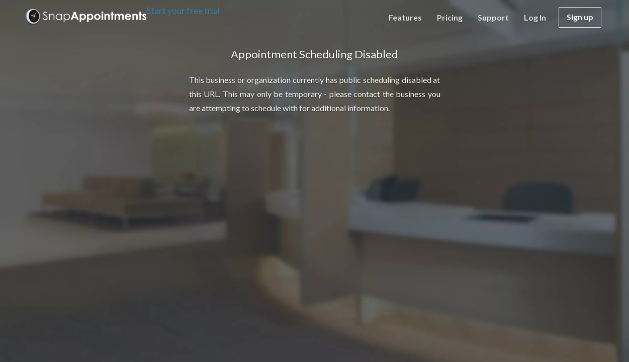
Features (405, 17)
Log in (535, 17)
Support (493, 17)
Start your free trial (183, 11)
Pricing (450, 17)
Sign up (580, 17)
